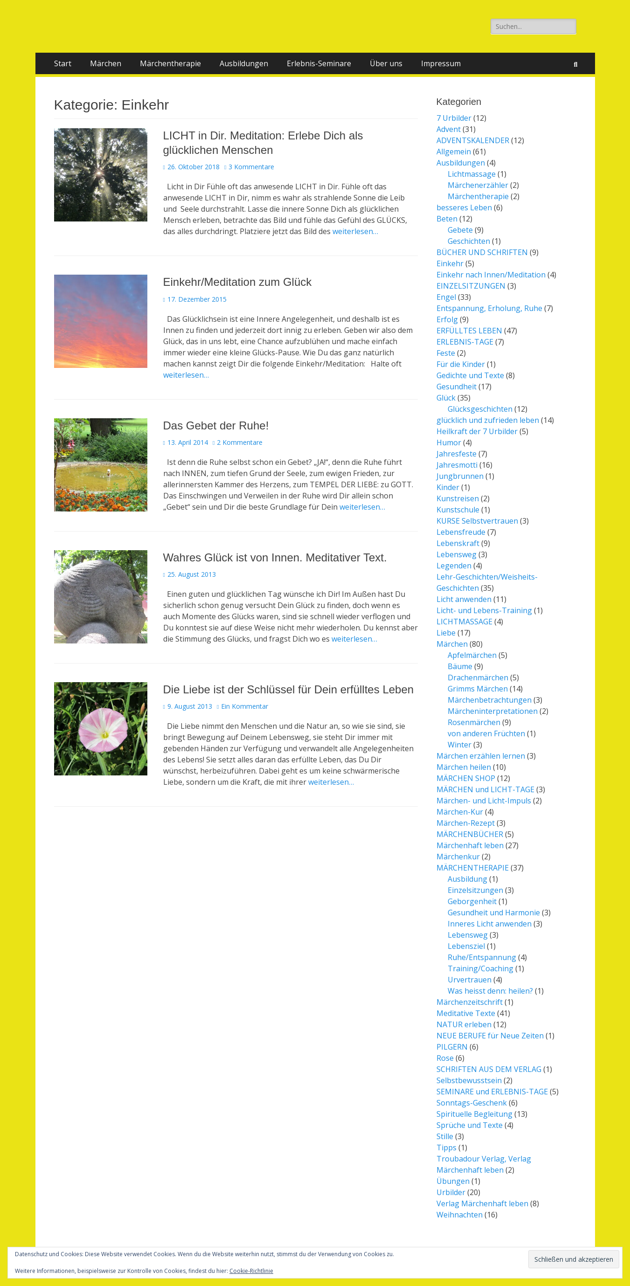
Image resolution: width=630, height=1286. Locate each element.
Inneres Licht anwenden (490, 924)
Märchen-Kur (459, 812)
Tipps (446, 1147)
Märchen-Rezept (465, 823)
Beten (446, 219)
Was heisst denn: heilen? (490, 991)
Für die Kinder (460, 364)
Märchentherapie (170, 63)
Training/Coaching (480, 968)
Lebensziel (466, 946)
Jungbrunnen (460, 476)
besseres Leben (464, 207)
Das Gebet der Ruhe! (216, 425)
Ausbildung (467, 879)
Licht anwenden (464, 599)
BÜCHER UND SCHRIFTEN (482, 252)
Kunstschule (457, 510)
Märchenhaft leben (470, 845)
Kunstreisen (457, 498)
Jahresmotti (457, 465)
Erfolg (447, 319)
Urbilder (450, 1192)
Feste (445, 353)
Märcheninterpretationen (493, 711)
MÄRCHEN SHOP (465, 778)
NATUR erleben (464, 1024)
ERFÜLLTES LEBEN (469, 330)
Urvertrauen (470, 980)
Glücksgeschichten (480, 409)
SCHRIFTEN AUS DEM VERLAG (488, 1069)
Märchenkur (458, 856)
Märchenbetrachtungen (490, 700)
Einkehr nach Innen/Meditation (491, 275)
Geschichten (469, 241)
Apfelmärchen (472, 655)
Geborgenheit (472, 901)
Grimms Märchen (478, 689)
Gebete (460, 230)
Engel (446, 297)
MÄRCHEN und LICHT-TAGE (485, 789)
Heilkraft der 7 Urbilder (477, 431)
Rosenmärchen (474, 722)
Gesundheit (456, 386)
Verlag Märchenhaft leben (482, 1203)
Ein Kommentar (244, 706)
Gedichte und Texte (470, 375)
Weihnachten (459, 1215)
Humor (448, 442)
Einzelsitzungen (475, 890)
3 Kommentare (251, 166)
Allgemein (453, 151)
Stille (444, 1136)
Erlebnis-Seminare (319, 63)
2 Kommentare (240, 442)
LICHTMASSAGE (464, 621)
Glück (446, 398)
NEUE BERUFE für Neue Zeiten (490, 1035)
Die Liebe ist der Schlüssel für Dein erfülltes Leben (288, 689)
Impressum (441, 63)
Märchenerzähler (478, 185)
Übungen (453, 1181)
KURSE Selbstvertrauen (477, 521)
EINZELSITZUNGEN (470, 286)
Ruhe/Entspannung (482, 957)
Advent (448, 129)
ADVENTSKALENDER (472, 140)
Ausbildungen (244, 63)
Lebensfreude (460, 532)
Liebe (446, 633)
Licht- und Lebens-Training (484, 610)
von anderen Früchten (486, 733)
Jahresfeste (456, 454)
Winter (459, 745)
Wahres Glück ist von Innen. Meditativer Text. (275, 557)
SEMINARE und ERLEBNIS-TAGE (492, 1091)
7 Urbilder (453, 118)
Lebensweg (456, 554)
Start (62, 63)
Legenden (453, 565)
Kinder (447, 487)
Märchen (105, 63)
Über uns (386, 63)
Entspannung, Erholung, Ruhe (489, 308)
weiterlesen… (355, 231)
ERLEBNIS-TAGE (464, 342)
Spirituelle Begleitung (474, 1114)
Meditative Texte (465, 1013)
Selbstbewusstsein (469, 1080)
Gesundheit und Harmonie (494, 912)
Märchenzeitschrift (469, 1002)
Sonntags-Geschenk (471, 1103)
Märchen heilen (463, 767)
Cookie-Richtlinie (251, 1271)
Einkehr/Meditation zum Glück (237, 282)
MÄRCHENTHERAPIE (472, 868)
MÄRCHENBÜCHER (469, 834)
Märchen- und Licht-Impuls (483, 800)
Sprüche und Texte (469, 1125)
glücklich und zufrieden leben (487, 420)
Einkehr (450, 263)
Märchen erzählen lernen (480, 756)
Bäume (460, 666)
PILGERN (452, 1047)
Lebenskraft (457, 543)
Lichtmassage (472, 174)
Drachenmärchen (478, 677)
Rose (445, 1058)
